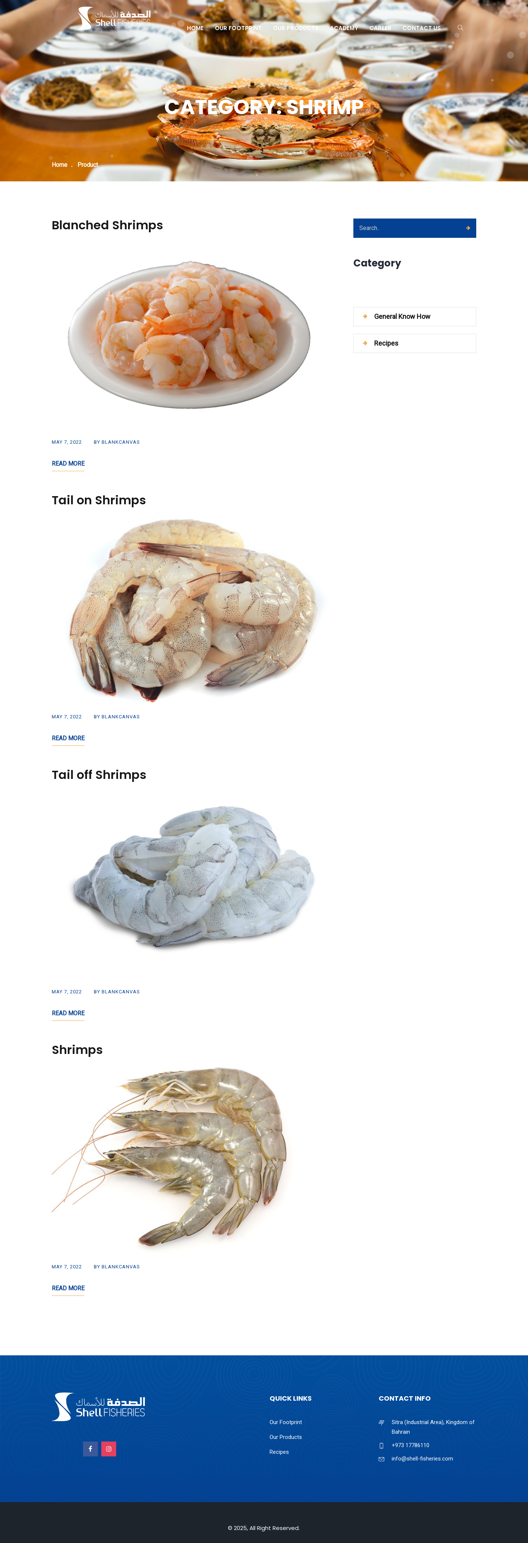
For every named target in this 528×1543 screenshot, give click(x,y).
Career (380, 28)
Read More (68, 463)
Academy (344, 28)
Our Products (296, 28)
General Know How (402, 316)
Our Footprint (238, 28)
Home (195, 28)
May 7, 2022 (67, 442)
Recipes (386, 343)
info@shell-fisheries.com (422, 1458)
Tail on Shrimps (99, 500)
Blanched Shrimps (107, 225)
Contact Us (422, 28)
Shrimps (77, 1049)
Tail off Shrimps (99, 774)
